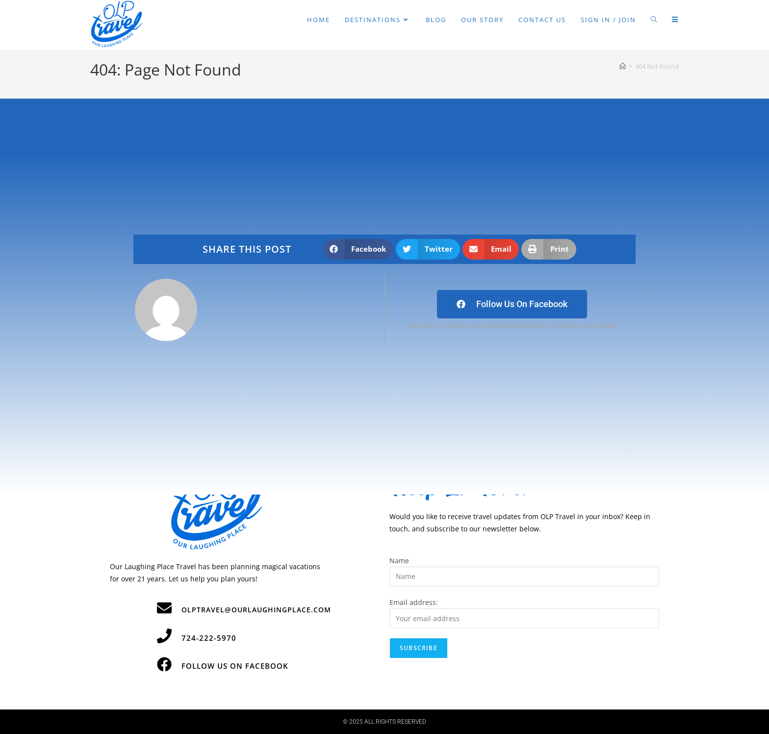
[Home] (622, 66)
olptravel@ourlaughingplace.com (256, 609)
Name (399, 560)
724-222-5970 (208, 638)
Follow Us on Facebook (234, 666)
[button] (358, 249)
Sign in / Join (608, 19)
